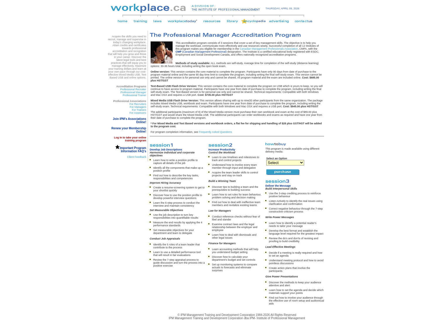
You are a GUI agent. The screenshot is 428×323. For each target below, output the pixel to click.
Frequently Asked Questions (215, 131)
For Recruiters (137, 104)
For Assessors (137, 112)
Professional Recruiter (133, 89)
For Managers (138, 107)
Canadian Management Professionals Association (269, 48)
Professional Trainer (134, 95)
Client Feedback (136, 156)
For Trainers (139, 109)
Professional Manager (133, 92)
